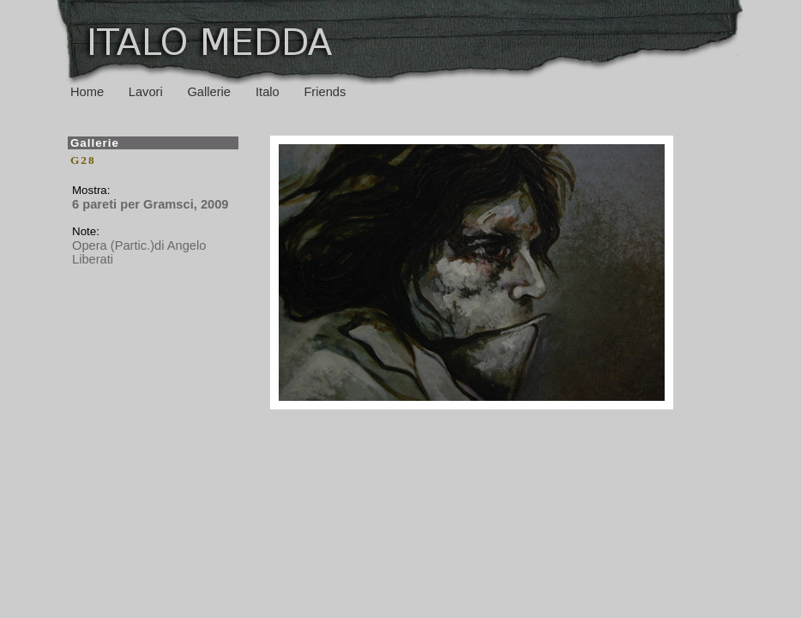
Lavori (146, 92)
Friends (325, 92)
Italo (268, 92)
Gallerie (210, 92)
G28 (83, 160)
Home (87, 92)
